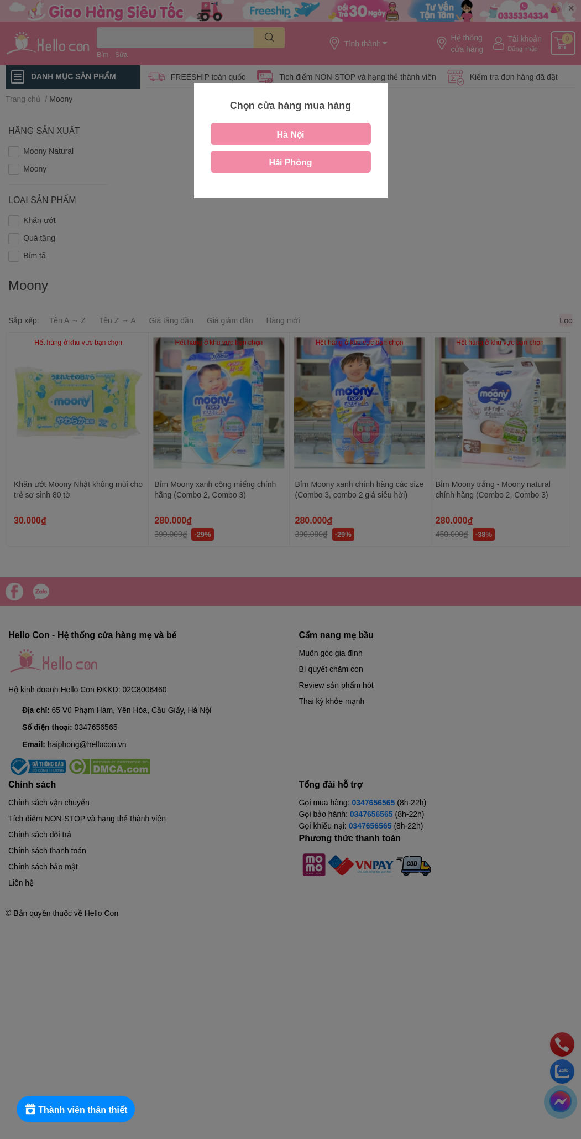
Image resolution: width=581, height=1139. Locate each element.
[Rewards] (77, 1109)
